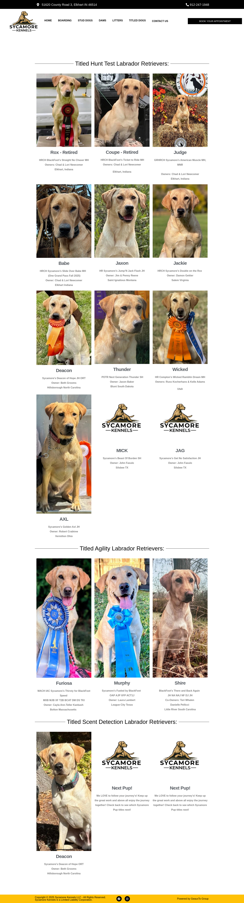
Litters (117, 20)
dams (102, 20)
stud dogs (85, 20)
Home (48, 20)
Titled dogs (137, 20)
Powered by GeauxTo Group (193, 898)
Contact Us (160, 21)
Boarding (65, 20)
